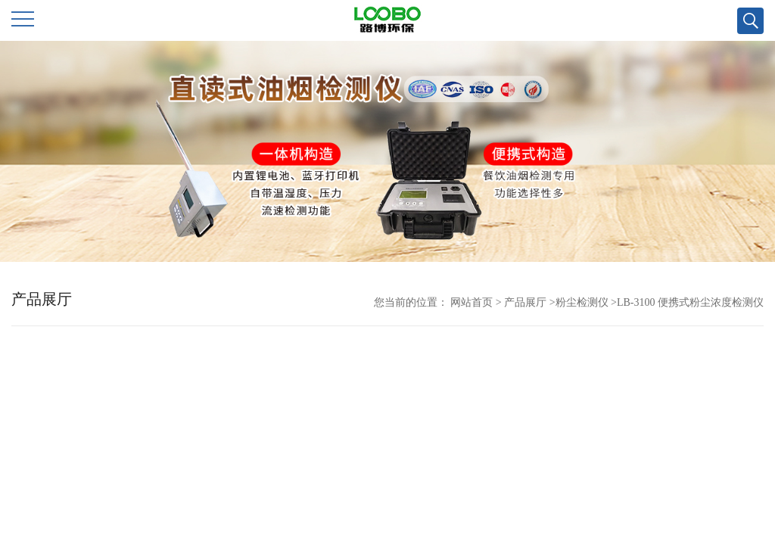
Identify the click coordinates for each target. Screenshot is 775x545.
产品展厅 (525, 302)
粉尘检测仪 (582, 302)
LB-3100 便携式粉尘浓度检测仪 (690, 302)
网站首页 (471, 302)
